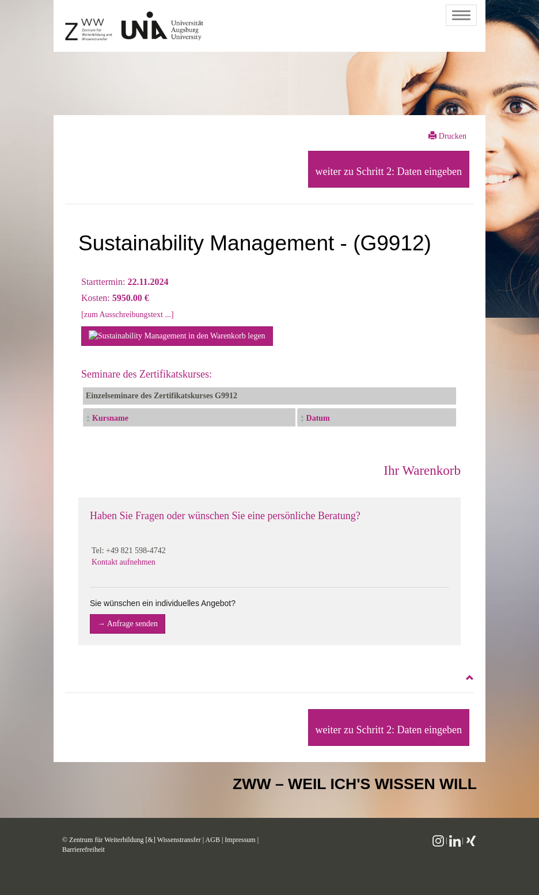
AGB (213, 840)
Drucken (447, 135)
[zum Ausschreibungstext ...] (127, 314)
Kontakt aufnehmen (123, 562)
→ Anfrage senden (127, 623)
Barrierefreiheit (83, 850)
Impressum (240, 840)
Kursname (110, 418)
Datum (318, 418)
